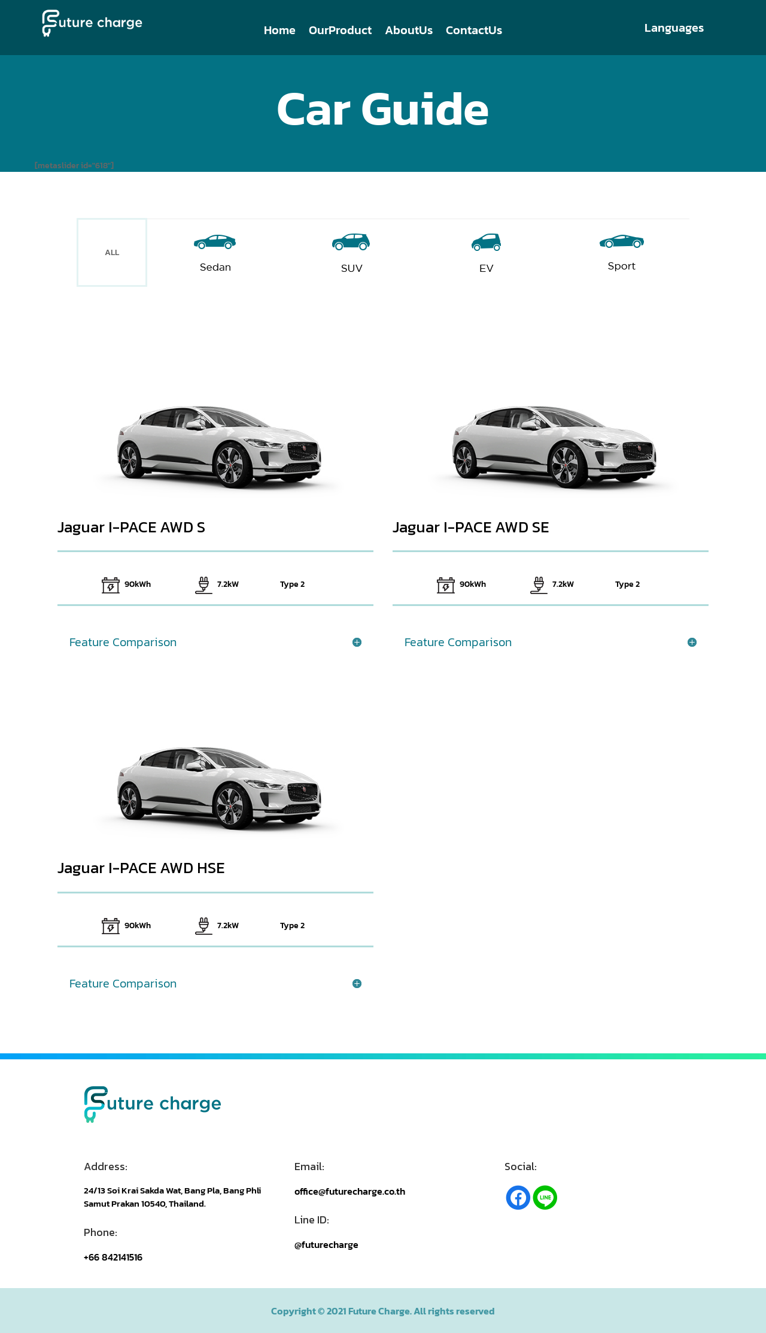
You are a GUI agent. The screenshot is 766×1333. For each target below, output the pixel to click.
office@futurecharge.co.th (349, 1191)
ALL (112, 252)
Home (280, 32)
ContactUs (474, 32)
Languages (674, 28)
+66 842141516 (113, 1257)
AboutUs (409, 32)
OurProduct (340, 32)
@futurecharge (326, 1244)
